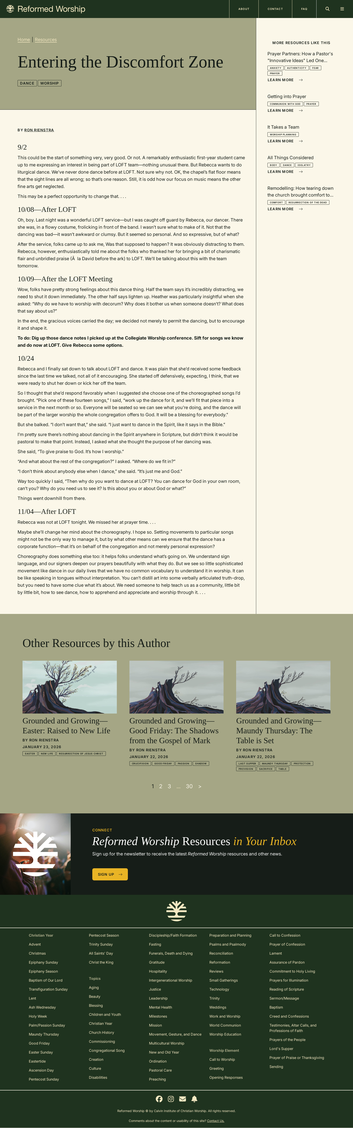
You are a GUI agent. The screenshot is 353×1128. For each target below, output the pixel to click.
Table (282, 769)
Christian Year (100, 1023)
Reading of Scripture (286, 989)
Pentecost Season (104, 935)
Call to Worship (222, 1059)
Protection (302, 763)
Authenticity (296, 68)
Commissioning (102, 1041)
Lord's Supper (281, 1048)
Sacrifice (266, 769)
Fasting (155, 944)
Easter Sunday (41, 1052)
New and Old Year (164, 1052)
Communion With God (285, 104)
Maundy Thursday (275, 763)
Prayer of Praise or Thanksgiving (296, 1057)
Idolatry (304, 165)
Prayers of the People (287, 1039)
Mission (155, 1025)
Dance (27, 83)
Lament (275, 953)
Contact (275, 9)
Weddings (217, 1007)
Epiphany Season (43, 971)
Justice (155, 989)
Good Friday (163, 763)
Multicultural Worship (166, 1043)
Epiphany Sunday (43, 962)
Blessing (96, 1005)
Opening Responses (226, 1077)
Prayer (275, 73)
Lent (32, 998)
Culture (95, 1068)
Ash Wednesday (42, 1007)
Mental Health (160, 1007)
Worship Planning (283, 134)
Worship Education (225, 1034)
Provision (246, 769)
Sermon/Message (284, 998)
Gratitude (157, 962)
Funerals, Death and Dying (171, 953)
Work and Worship (224, 1016)
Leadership (158, 998)
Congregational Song (107, 1050)
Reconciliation (221, 953)
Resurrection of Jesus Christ (81, 753)
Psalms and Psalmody (227, 944)
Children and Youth (105, 1014)
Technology (219, 989)
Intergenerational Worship (170, 980)
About (243, 9)
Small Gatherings (223, 980)
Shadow (201, 763)
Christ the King (101, 962)
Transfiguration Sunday (48, 989)
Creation (96, 1059)
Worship (49, 83)
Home (24, 39)
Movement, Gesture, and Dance (175, 1034)
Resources (46, 39)
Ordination (158, 1061)
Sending (276, 1066)
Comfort (276, 202)
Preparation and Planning (230, 935)
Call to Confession (284, 935)
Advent (35, 944)
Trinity (214, 998)
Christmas (37, 953)
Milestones (158, 1016)
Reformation (219, 962)
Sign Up (110, 874)
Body (273, 165)
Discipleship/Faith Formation (173, 935)
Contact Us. (215, 1121)
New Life (47, 753)
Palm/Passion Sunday (47, 1025)
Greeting (216, 1068)
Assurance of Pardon (287, 962)
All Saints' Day (101, 953)
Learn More (285, 80)
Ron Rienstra (39, 130)
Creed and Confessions (289, 1016)
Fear (315, 68)
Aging (94, 987)
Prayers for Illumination (288, 980)
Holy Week (38, 1016)
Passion (183, 763)
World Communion (225, 1025)
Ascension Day (41, 1070)
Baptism (276, 1007)
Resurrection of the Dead (308, 202)
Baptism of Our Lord (46, 980)
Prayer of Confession (287, 944)
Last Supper (247, 763)
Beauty (94, 996)
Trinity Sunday (101, 944)
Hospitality (158, 971)
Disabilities (98, 1077)
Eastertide (37, 1061)
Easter (30, 753)
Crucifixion (140, 763)
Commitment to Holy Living (292, 971)
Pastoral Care (160, 1070)
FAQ (304, 9)
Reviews (216, 971)
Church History (101, 1032)
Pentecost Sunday (44, 1079)
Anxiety (275, 68)
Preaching (157, 1079)
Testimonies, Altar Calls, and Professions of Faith (293, 1028)
